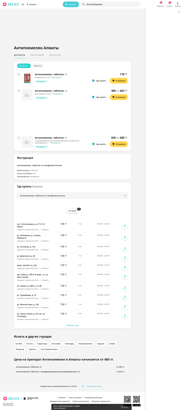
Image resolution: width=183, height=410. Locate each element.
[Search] (110, 4)
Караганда (42, 344)
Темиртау (20, 349)
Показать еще (72, 325)
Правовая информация (101, 401)
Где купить (55, 55)
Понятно (124, 407)
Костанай (56, 344)
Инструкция (37, 55)
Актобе (19, 344)
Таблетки (38, 66)
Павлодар (69, 344)
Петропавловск (86, 344)
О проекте (62, 397)
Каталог (70, 4)
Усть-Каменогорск (49, 349)
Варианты (19, 55)
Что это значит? (59, 408)
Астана (30, 344)
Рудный (100, 344)
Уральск (32, 349)
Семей (112, 344)
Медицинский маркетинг (60, 401)
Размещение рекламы (93, 397)
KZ (23, 4)
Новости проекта (75, 397)
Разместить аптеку (91, 386)
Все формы (24, 66)
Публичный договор (81, 401)
